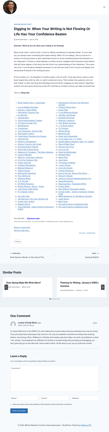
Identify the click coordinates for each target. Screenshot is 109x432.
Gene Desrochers (21, 39)
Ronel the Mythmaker (67, 152)
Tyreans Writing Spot (67, 107)
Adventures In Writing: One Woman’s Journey (73, 104)
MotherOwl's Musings (27, 173)
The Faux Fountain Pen (27, 123)
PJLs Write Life (24, 176)
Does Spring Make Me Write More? (23, 282)
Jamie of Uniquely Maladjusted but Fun (74, 178)
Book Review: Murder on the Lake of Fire (31, 255)
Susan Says (63, 110)
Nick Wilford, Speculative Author (71, 189)
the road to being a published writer (73, 204)
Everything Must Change (28, 147)
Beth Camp (63, 201)
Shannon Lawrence (66, 120)
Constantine (23, 128)
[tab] (50, 298)
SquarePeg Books (65, 181)
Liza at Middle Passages (28, 107)
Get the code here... (22, 230)
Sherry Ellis (63, 157)
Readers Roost (24, 204)
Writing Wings (64, 131)
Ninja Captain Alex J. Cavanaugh (31, 103)
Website (75, 398)
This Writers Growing (67, 123)
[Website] (85, 398)
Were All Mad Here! (66, 144)
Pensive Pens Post (66, 147)
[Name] (24, 398)
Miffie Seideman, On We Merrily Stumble (75, 196)
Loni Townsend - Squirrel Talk (30, 131)
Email (45, 398)
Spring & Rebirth (77, 255)
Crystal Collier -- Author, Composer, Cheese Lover (76, 193)
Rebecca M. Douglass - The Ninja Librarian (35, 152)
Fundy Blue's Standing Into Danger (32, 136)
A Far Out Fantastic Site (28, 160)
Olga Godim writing (26, 134)
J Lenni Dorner (64, 165)
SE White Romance (26, 184)
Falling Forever (24, 171)
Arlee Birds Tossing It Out (28, 112)
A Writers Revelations (27, 165)
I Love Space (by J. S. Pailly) (70, 139)
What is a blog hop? (22, 227)
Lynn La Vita (63, 149)
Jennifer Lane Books (67, 115)
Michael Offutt (64, 155)
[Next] (103, 287)
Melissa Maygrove (25, 168)
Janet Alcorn (63, 199)
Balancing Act (64, 134)
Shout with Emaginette (67, 136)
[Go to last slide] (6, 287)
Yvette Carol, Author (26, 201)
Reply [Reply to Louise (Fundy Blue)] (95, 323)
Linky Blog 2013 (91, 233)
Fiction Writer (64, 186)
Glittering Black (24, 178)
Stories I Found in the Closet (29, 144)
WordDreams (23, 126)
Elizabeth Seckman (66, 118)
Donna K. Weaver (65, 176)
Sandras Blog (23, 118)
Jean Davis (63, 160)
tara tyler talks (24, 196)
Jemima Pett (23, 139)
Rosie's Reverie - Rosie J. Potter (31, 186)
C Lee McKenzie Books (68, 112)
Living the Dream (65, 168)
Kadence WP (86, 425)
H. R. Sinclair (23, 181)
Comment (16, 368)
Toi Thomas (63, 128)
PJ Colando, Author (26, 192)
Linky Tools (82, 233)
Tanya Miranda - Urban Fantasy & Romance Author (36, 208)
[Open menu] (104, 7)
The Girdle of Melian (66, 163)
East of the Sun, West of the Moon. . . (73, 173)
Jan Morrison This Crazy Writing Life (33, 199)
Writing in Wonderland (27, 142)
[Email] (54, 398)
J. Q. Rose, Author (65, 126)
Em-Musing (22, 115)
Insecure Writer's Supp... (23, 24)
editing (17, 241)
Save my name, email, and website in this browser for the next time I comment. (42, 404)
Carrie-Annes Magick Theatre (30, 120)
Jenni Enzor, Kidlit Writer (28, 189)
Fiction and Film (24, 163)
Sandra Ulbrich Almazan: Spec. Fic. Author (76, 142)
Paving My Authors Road (28, 149)
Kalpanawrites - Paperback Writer (72, 184)
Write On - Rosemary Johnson (30, 157)
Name (14, 398)
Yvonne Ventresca (66, 171)
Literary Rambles (25, 155)
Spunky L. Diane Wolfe (27, 110)
